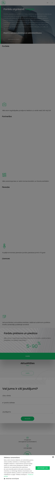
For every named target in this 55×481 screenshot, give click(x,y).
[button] (19, 478)
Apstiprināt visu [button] (42, 468)
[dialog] (27, 240)
